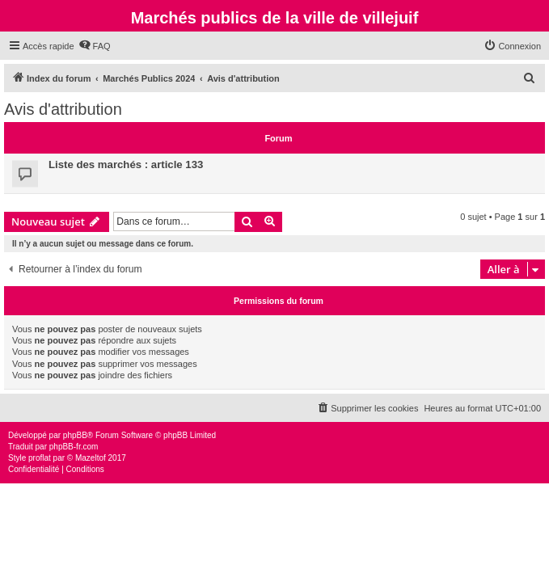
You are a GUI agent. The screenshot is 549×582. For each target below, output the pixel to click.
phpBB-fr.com (74, 446)
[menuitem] (94, 46)
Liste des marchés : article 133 (126, 164)
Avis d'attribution (63, 109)
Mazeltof (90, 457)
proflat (39, 457)
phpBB (75, 435)
